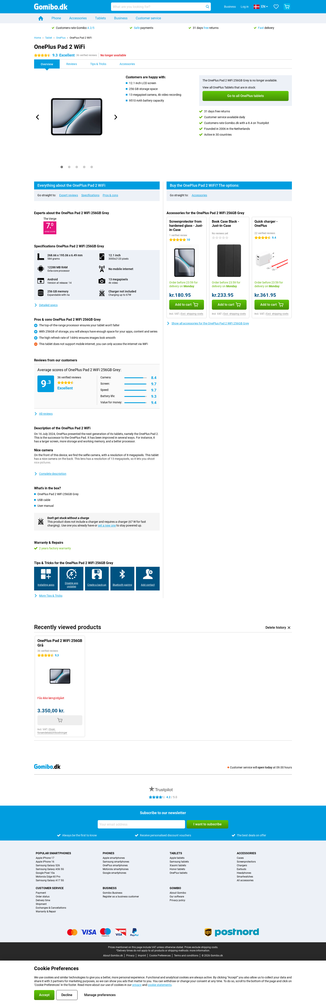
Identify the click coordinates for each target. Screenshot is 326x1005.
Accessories (78, 18)
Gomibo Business (112, 892)
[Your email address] (141, 824)
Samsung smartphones (116, 861)
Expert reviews (68, 195)
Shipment (41, 904)
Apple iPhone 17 (45, 858)
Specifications (90, 195)
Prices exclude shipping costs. (201, 947)
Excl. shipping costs (192, 313)
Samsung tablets (179, 861)
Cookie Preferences (160, 955)
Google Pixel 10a (45, 872)
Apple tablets (177, 858)
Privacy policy (177, 900)
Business (120, 18)
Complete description (50, 473)
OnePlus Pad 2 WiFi (81, 37)
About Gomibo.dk (113, 955)
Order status (42, 896)
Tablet (48, 37)
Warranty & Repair (46, 911)
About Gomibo (178, 892)
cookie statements (160, 985)
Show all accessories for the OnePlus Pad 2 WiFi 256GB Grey (208, 323)
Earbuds (241, 869)
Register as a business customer (121, 896)
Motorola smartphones (115, 869)
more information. (200, 950)
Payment (41, 892)
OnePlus (60, 37)
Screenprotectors (246, 861)
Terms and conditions (186, 955)
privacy (137, 985)
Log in (245, 6)
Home (37, 37)
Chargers (242, 865)
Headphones (244, 872)
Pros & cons (110, 195)
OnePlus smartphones (115, 865)
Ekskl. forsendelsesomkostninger (52, 731)
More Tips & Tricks (48, 595)
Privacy (130, 955)
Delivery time (43, 900)
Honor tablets (177, 869)
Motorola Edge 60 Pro (48, 876)
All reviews (43, 413)
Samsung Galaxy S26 (48, 865)
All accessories (245, 880)
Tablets (100, 18)
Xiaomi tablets (178, 865)
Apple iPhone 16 (45, 861)
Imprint (142, 955)
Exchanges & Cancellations (51, 907)
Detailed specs (46, 305)
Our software (177, 896)
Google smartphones (114, 872)
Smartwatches (245, 876)
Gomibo (175, 888)
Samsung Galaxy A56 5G (50, 869)
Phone (56, 18)
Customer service (148, 18)
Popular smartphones (53, 853)
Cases (240, 858)
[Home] (40, 18)
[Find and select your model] (161, 6)
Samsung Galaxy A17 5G (50, 880)
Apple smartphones (114, 858)
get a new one (107, 525)
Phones (108, 853)
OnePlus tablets (178, 872)
